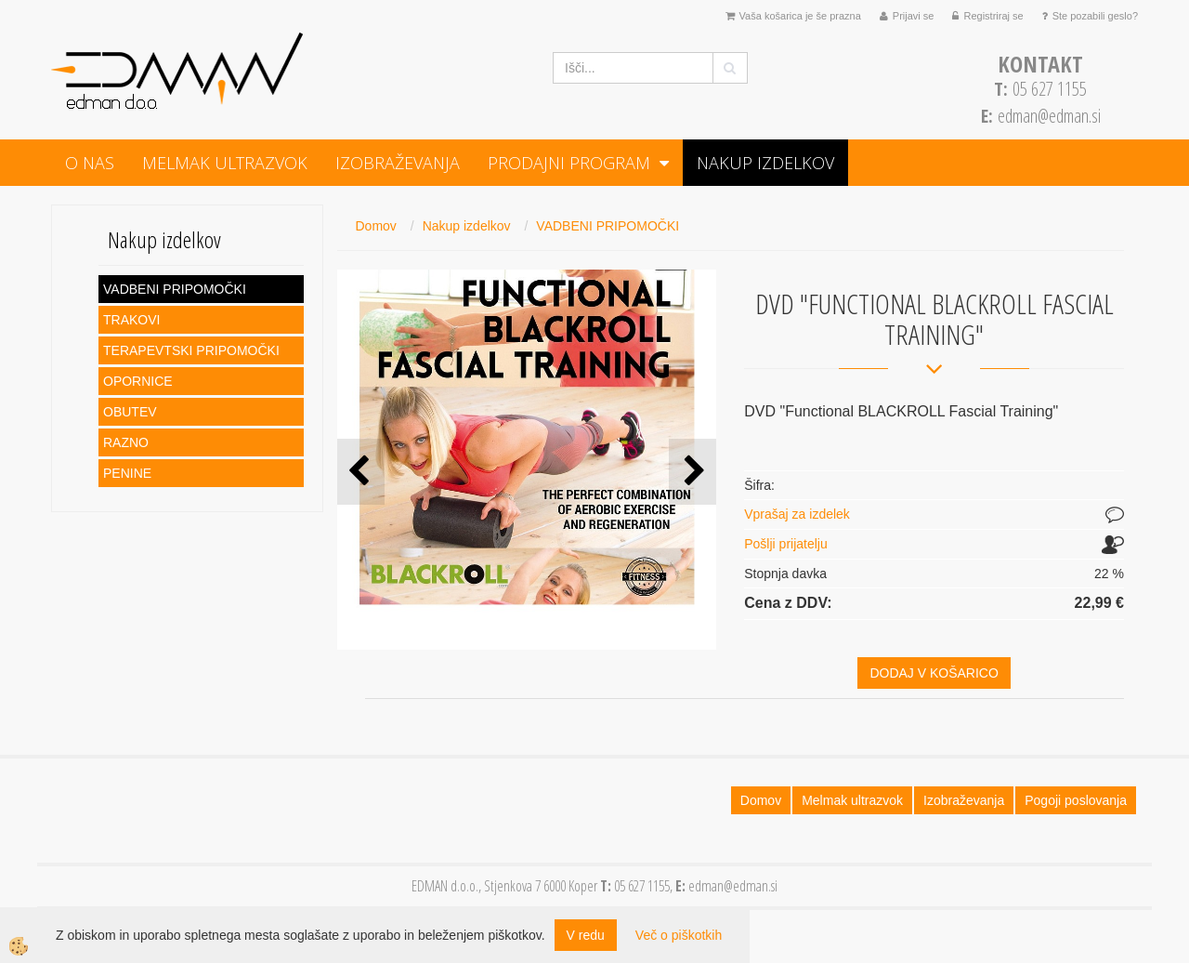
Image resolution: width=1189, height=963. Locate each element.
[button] (692, 472)
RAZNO (126, 442)
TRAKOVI (131, 319)
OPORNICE (138, 381)
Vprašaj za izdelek (797, 514)
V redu (586, 935)
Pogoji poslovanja (1076, 800)
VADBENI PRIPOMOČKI (174, 289)
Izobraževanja (397, 163)
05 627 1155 (1040, 88)
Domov (376, 225)
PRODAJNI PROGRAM (569, 163)
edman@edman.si (1049, 115)
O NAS (89, 163)
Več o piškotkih (678, 935)
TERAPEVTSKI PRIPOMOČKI (191, 350)
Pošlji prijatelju (785, 543)
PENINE (127, 473)
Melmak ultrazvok (224, 163)
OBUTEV (130, 411)
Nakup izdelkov (765, 163)
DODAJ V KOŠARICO (933, 673)
